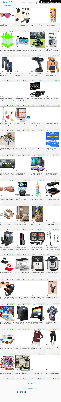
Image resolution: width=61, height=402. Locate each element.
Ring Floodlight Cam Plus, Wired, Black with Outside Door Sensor (52, 50)
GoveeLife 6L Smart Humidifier (20, 124)
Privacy (30, 388)
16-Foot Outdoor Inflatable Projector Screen (37, 322)
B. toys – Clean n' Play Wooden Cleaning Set (5, 124)
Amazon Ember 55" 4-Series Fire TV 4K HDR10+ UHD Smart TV (7, 174)
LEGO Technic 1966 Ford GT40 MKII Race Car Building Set (38, 99)
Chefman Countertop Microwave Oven (20, 173)
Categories (31, 2)
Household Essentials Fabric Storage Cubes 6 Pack (37, 298)
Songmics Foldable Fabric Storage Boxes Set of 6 (21, 149)
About (25, 388)
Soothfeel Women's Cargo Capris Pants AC (52, 347)
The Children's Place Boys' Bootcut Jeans (6, 74)
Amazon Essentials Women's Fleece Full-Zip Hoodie (37, 347)
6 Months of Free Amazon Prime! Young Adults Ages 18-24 (52, 150)
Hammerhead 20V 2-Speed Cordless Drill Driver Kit (37, 74)
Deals (23, 2)
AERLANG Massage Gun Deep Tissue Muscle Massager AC (7, 298)
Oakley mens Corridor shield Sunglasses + (7, 24)
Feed (35, 388)
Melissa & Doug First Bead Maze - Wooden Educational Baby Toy (52, 100)
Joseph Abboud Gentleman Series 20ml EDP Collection (21, 298)
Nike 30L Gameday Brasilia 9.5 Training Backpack (22, 322)
